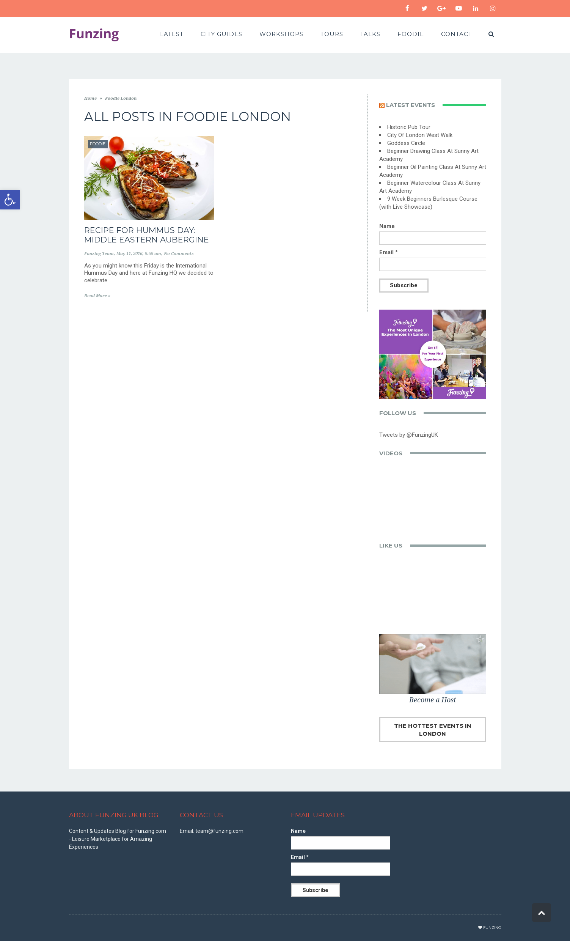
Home (90, 98)
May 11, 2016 (129, 253)
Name (387, 226)
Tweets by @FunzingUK (408, 434)
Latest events (410, 105)
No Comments (179, 253)
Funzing (492, 927)
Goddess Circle (406, 143)
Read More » (97, 295)
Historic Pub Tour (408, 127)
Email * (388, 252)
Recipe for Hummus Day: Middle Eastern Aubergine (146, 234)
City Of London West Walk (419, 135)
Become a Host (432, 700)
